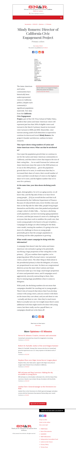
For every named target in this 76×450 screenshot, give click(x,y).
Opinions (41, 24)
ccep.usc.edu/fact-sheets (43, 91)
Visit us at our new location (52, 410)
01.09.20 (27, 366)
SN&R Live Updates (38, 11)
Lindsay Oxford (39, 46)
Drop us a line (43, 419)
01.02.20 (27, 381)
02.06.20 (35, 24)
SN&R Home (44, 429)
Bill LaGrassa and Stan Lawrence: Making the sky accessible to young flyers (35, 373)
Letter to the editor (44, 422)
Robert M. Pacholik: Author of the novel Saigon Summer (38, 346)
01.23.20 (27, 354)
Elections (38, 325)
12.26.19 (27, 395)
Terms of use (44, 447)
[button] (61, 17)
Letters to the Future (47, 442)
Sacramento (28, 24)
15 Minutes (48, 24)
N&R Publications (46, 436)
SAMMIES (43, 434)
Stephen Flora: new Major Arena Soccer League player (37, 360)
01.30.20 (27, 340)
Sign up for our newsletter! (37, 403)
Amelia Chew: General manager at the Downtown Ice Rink (37, 387)
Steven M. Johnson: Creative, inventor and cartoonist (37, 335)
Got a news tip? (43, 425)
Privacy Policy (45, 444)
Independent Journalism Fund (49, 439)
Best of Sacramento (46, 431)
